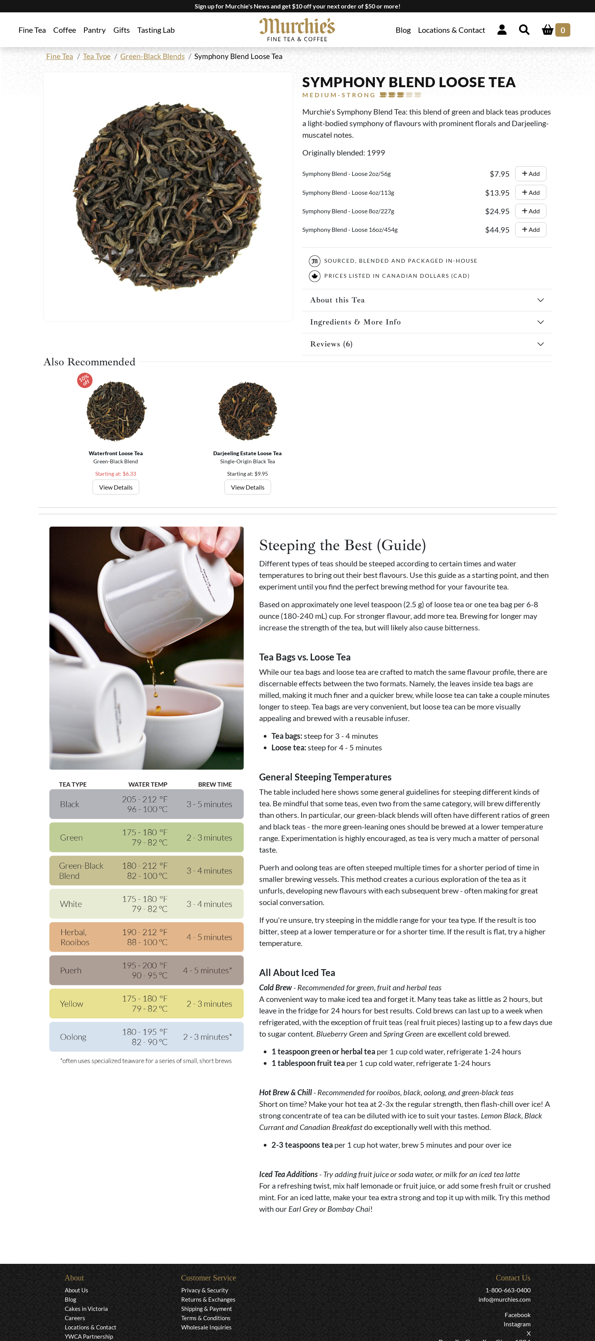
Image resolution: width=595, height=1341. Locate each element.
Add (531, 173)
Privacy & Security (204, 1290)
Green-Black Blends (152, 56)
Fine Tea (59, 56)
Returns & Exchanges (208, 1299)
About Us (76, 1290)
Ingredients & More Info (355, 322)
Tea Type (97, 56)
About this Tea (337, 300)
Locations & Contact (451, 29)
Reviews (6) (331, 344)
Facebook (518, 1314)
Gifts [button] (121, 29)
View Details (115, 487)
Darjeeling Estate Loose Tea (247, 453)
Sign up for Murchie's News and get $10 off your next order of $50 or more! (298, 6)
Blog (403, 29)
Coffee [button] (64, 29)
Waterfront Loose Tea (115, 453)
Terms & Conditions (206, 1317)
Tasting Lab (156, 29)
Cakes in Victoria (86, 1308)
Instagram (517, 1323)
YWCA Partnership (89, 1336)
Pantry (94, 29)
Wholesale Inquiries (206, 1327)
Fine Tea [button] (32, 29)
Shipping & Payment (206, 1308)
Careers (75, 1317)
